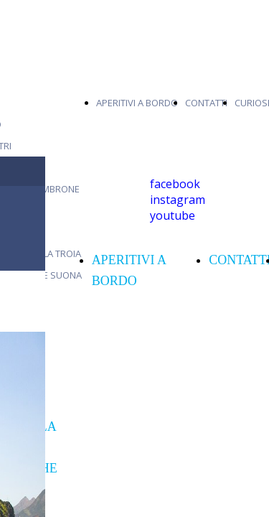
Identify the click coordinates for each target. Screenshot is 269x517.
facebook (175, 184)
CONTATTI (206, 102)
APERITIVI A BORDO (137, 102)
